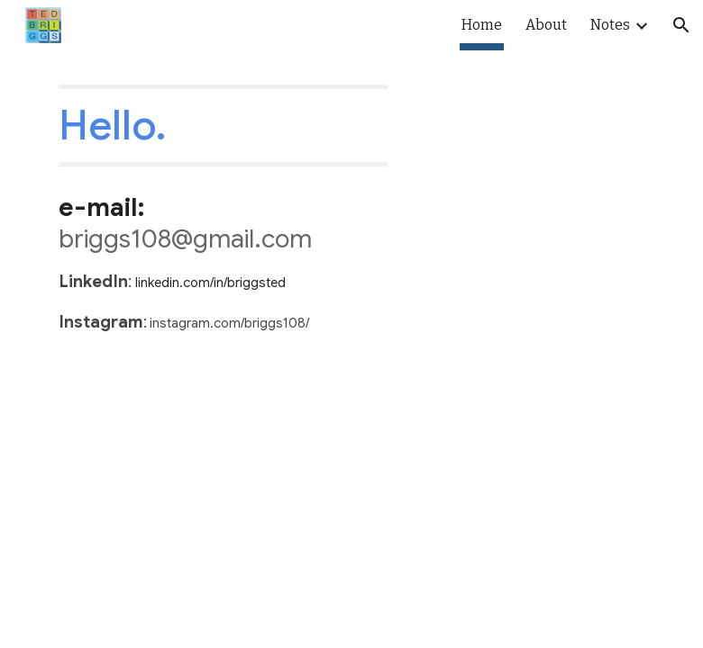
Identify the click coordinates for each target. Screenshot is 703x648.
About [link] (546, 24)
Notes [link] (610, 24)
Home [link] (481, 24)
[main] (223, 125)
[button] (681, 25)
